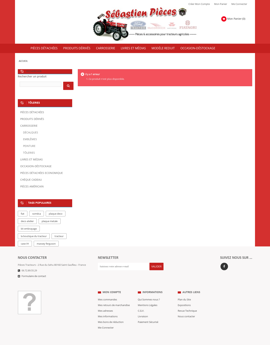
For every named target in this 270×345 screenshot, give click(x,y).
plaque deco (55, 213)
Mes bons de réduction (111, 314)
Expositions (184, 297)
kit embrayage (29, 228)
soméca (36, 213)
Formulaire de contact (34, 276)
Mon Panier (220, 4)
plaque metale (50, 221)
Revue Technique (187, 303)
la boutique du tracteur (34, 236)
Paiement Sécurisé (148, 314)
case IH (25, 243)
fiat (22, 213)
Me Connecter (239, 4)
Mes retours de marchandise (114, 297)
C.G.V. (141, 303)
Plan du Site (184, 292)
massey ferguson (46, 243)
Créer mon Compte (199, 4)
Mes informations (108, 309)
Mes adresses (105, 303)
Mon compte (112, 284)
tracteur (59, 236)
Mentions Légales (147, 297)
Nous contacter (186, 309)
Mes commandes (107, 292)
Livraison (143, 309)
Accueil (23, 61)
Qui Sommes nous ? (149, 292)
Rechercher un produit (32, 76)
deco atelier (27, 221)
